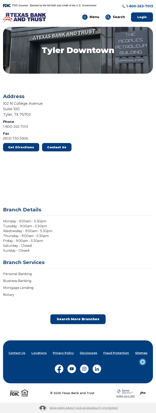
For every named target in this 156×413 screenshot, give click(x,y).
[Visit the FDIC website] (14, 393)
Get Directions (21, 147)
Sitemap (141, 353)
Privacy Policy (63, 353)
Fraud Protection (116, 353)
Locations (39, 353)
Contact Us (56, 147)
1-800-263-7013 (139, 6)
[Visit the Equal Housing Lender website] (24, 393)
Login (145, 17)
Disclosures (88, 353)
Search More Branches (78, 319)
